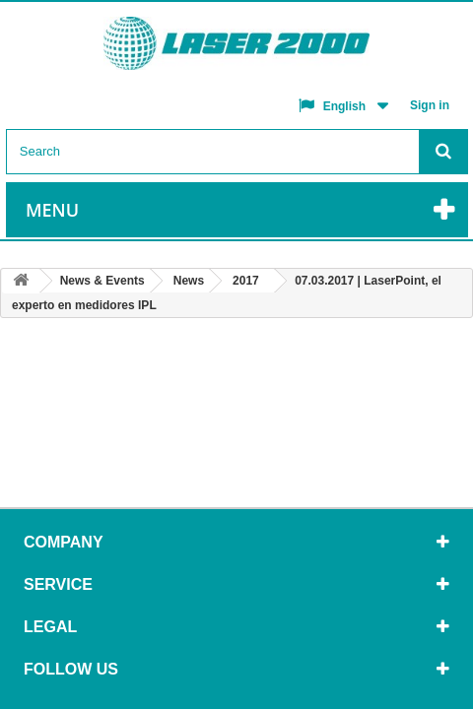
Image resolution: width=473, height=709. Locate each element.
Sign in (429, 105)
